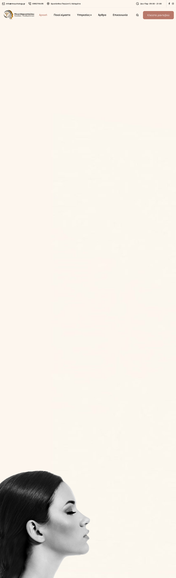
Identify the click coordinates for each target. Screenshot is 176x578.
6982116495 (37, 3)
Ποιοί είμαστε (62, 15)
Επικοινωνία (120, 15)
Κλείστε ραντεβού (158, 15)
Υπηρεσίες (83, 15)
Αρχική (43, 15)
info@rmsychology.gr (15, 3)
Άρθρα (102, 15)
